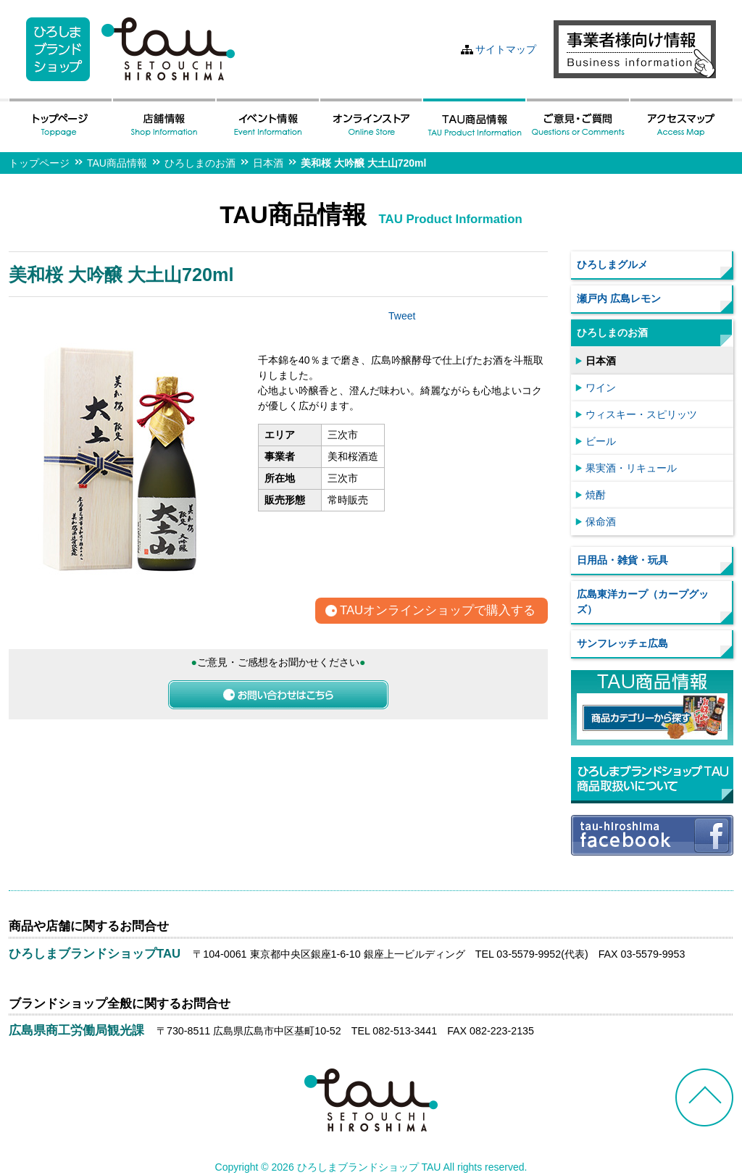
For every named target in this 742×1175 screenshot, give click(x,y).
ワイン (600, 387)
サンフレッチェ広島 (622, 643)
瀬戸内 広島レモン (619, 298)
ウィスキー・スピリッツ (641, 414)
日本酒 (268, 163)
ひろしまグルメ (612, 264)
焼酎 (595, 495)
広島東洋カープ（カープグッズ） (643, 601)
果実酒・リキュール (631, 468)
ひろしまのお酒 (199, 163)
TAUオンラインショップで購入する (437, 611)
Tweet (401, 316)
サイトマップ (505, 49)
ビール (600, 441)
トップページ (39, 163)
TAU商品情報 (117, 163)
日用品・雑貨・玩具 (622, 560)
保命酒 (600, 521)
